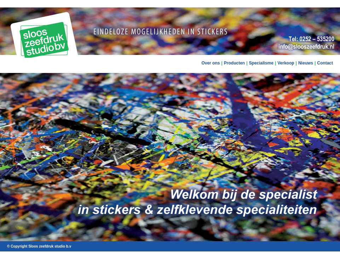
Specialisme (261, 63)
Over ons (210, 63)
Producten (234, 63)
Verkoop (285, 63)
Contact (325, 63)
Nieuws (305, 63)
